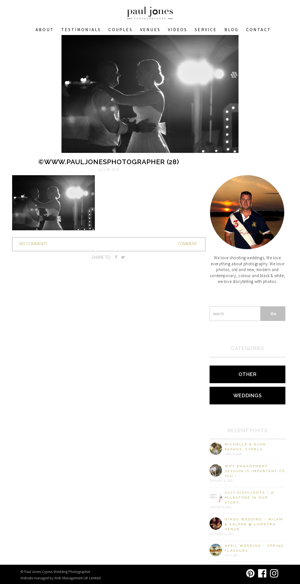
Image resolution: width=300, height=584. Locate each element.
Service (206, 29)
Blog (231, 29)
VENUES (150, 29)
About (45, 29)
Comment (187, 243)
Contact (258, 29)
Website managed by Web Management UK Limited (60, 577)
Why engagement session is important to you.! (255, 471)
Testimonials (81, 29)
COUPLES (120, 29)
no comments (33, 243)
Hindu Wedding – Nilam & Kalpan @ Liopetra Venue (254, 524)
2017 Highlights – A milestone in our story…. (249, 497)
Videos (177, 29)
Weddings (247, 395)
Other (248, 374)
